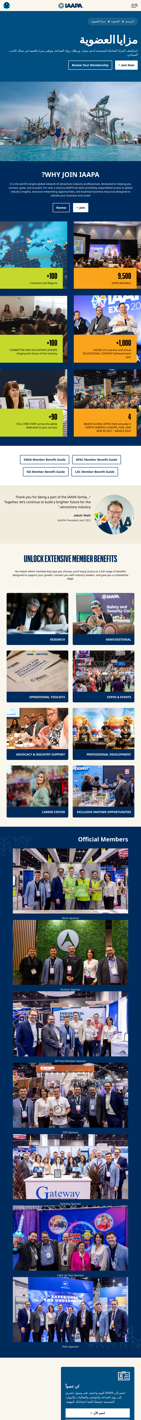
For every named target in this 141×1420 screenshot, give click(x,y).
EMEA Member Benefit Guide (45, 460)
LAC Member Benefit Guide (94, 472)
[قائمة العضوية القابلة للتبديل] (6, 5)
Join (82, 208)
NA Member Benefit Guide (46, 472)
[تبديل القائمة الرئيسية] (134, 5)
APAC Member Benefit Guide (96, 460)
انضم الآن (99, 1413)
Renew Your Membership (90, 65)
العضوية (115, 21)
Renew (61, 208)
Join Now (127, 65)
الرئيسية (129, 21)
